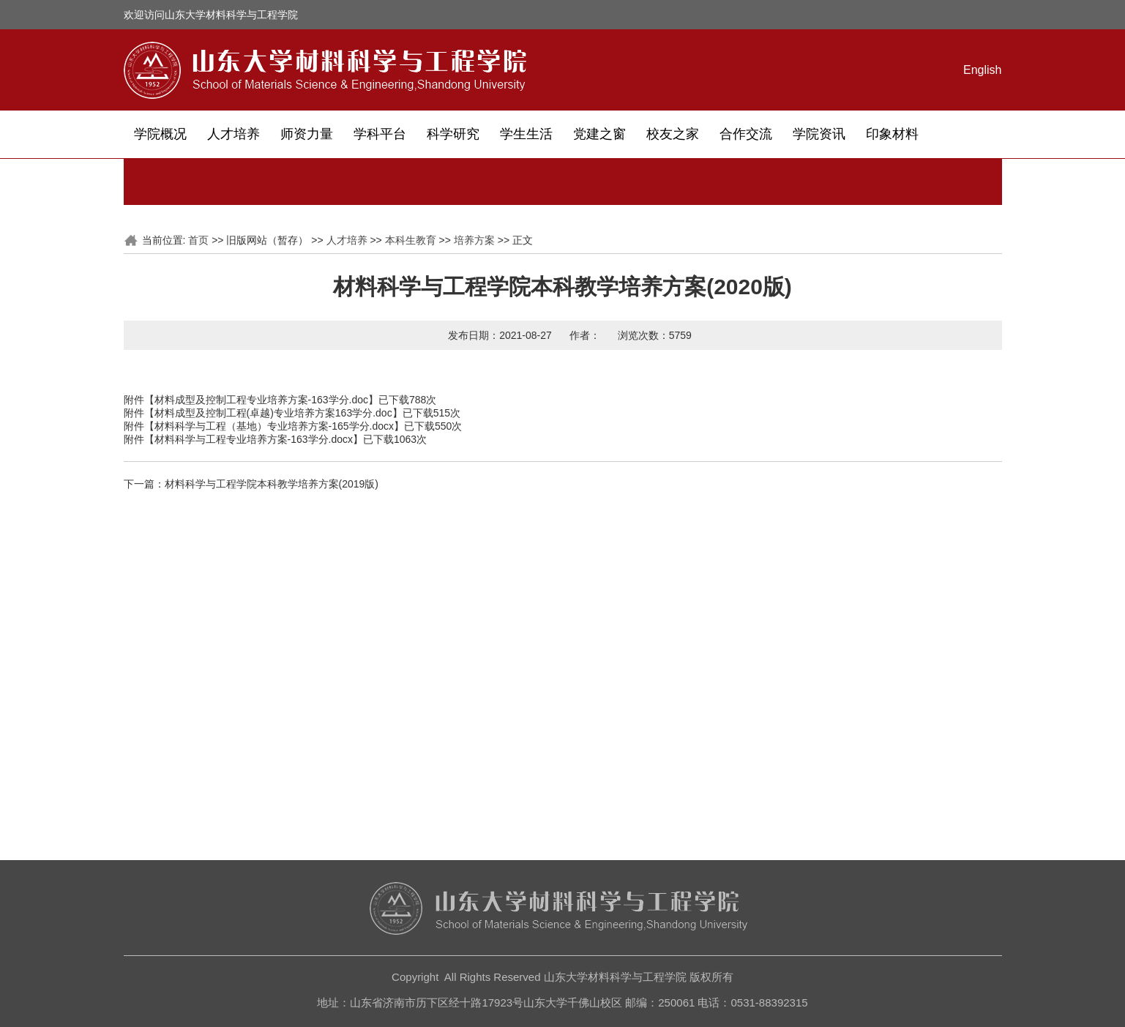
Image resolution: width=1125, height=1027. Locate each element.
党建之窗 (599, 134)
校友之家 (672, 134)
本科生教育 (410, 240)
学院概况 (160, 134)
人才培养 (233, 134)
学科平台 (380, 134)
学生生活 (526, 134)
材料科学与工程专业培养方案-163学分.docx (253, 439)
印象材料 (892, 134)
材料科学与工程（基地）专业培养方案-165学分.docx (274, 426)
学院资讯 (819, 134)
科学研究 (453, 134)
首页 (198, 240)
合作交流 (746, 134)
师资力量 (306, 134)
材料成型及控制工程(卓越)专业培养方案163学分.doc (273, 413)
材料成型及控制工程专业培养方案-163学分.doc (261, 400)
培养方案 (474, 240)
